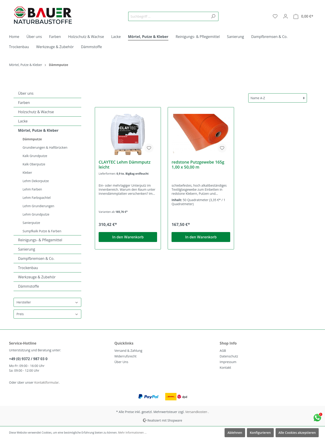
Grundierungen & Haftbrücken (45, 147)
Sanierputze (31, 223)
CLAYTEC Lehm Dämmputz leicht (125, 164)
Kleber (27, 172)
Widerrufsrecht (125, 356)
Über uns (25, 93)
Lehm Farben (32, 189)
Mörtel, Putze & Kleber (38, 130)
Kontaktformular (46, 382)
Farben (24, 102)
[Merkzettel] (275, 16)
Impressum (228, 362)
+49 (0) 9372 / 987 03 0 (28, 358)
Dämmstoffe (28, 286)
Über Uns (121, 362)
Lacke (23, 121)
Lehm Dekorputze (36, 181)
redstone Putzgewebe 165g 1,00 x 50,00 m (198, 164)
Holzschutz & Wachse (36, 111)
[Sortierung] (277, 98)
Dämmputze (32, 139)
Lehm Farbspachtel (37, 197)
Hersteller (47, 302)
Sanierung (26, 249)
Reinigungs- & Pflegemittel (40, 239)
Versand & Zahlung (128, 350)
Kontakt (225, 367)
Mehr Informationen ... (132, 432)
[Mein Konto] (285, 16)
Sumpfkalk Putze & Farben (42, 231)
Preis (47, 314)
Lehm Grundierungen (38, 206)
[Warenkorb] (303, 16)
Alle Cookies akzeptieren (297, 432)
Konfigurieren (260, 432)
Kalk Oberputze (34, 164)
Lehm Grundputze (36, 214)
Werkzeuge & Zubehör (37, 277)
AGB (223, 350)
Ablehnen (235, 432)
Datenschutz (229, 356)
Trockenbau (28, 267)
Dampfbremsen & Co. (36, 258)
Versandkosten (196, 412)
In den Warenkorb (128, 237)
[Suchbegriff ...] (168, 16)
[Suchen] (213, 16)
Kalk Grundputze (35, 156)
